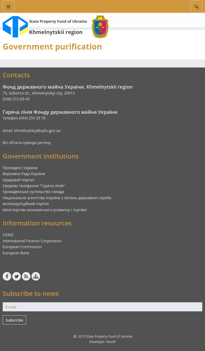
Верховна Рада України (24, 173)
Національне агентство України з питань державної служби (57, 197)
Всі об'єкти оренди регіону (27, 142)
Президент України (20, 167)
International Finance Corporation (32, 240)
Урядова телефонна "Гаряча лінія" (34, 185)
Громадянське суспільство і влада (33, 191)
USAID (8, 234)
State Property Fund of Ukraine (58, 21)
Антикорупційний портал (26, 203)
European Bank (16, 252)
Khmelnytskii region (56, 32)
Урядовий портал (18, 179)
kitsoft (111, 341)
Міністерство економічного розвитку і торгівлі (45, 209)
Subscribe (14, 320)
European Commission (22, 246)
